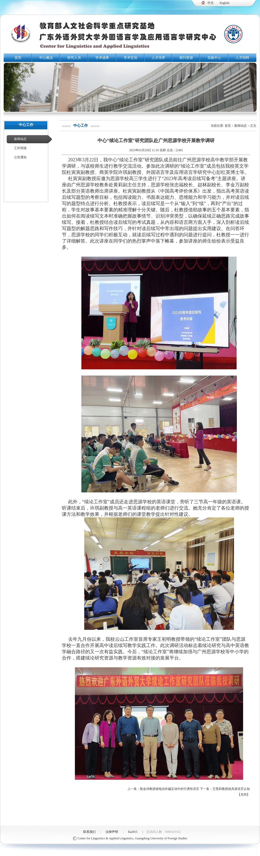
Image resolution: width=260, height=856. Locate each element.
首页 (18, 58)
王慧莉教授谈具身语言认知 (231, 789)
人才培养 (158, 58)
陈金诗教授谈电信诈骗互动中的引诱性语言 (169, 789)
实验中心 (214, 58)
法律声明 (112, 832)
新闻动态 (20, 139)
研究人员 (74, 58)
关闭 (243, 794)
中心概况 (46, 58)
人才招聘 (242, 58)
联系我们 (89, 832)
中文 (210, 3)
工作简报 (20, 148)
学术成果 (102, 58)
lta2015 (133, 832)
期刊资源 (186, 58)
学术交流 (130, 58)
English (224, 3)
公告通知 (20, 157)
